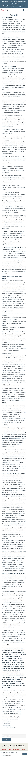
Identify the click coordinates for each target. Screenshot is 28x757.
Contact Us (4, 749)
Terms (23, 749)
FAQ (10, 749)
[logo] (4, 10)
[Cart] (26, 10)
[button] (23, 10)
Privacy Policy (16, 749)
